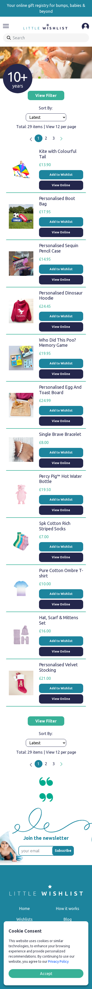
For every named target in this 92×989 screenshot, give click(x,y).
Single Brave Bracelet (60, 434)
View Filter (46, 95)
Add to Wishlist (61, 174)
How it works (67, 908)
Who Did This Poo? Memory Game (57, 342)
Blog (68, 919)
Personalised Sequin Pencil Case (58, 248)
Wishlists (24, 919)
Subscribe (63, 851)
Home (24, 908)
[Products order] (46, 117)
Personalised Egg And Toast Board (60, 390)
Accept (46, 973)
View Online (61, 185)
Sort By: (46, 108)
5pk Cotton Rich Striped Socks (54, 526)
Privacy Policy (58, 961)
